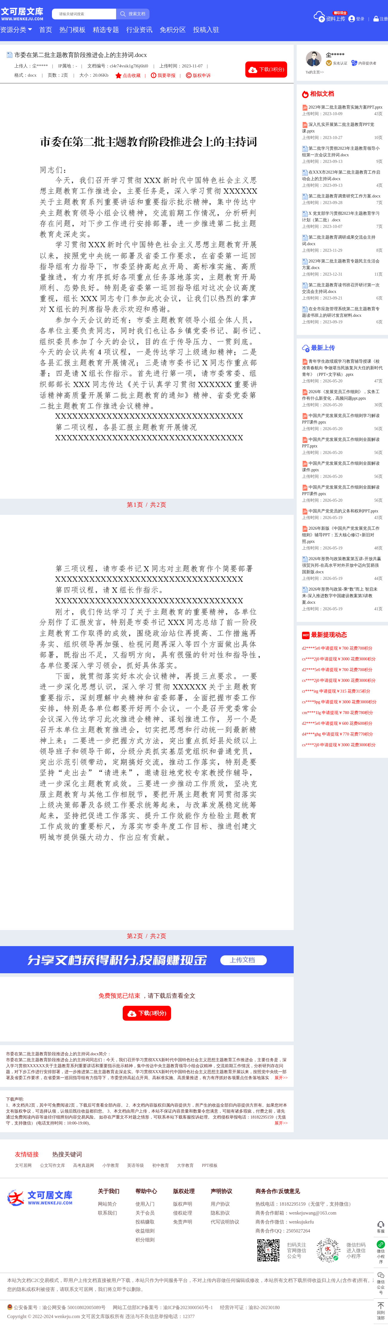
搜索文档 (132, 14)
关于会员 (145, 1212)
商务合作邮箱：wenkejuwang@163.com (295, 1212)
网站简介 (107, 1203)
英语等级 (135, 1165)
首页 (45, 29)
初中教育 (160, 1165)
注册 (380, 18)
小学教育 (110, 1165)
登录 (356, 19)
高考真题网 (83, 1165)
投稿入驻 (206, 29)
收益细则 (145, 1230)
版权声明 (182, 1203)
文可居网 (23, 1165)
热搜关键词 (67, 1154)
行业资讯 (139, 29)
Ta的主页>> (315, 72)
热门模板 (72, 29)
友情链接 (27, 1154)
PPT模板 (210, 1165)
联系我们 (107, 1212)
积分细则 (145, 1239)
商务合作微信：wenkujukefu (284, 1221)
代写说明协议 (225, 1221)
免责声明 (182, 1221)
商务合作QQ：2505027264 (282, 1230)
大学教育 (185, 1165)
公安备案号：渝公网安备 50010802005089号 (56, 1307)
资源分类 (16, 29)
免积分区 (173, 29)
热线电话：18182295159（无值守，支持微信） (304, 1203)
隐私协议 (220, 1212)
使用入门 (145, 1203)
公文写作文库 (52, 1165)
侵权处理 (182, 1212)
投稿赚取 (145, 1221)
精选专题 (106, 29)
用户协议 (220, 1203)
